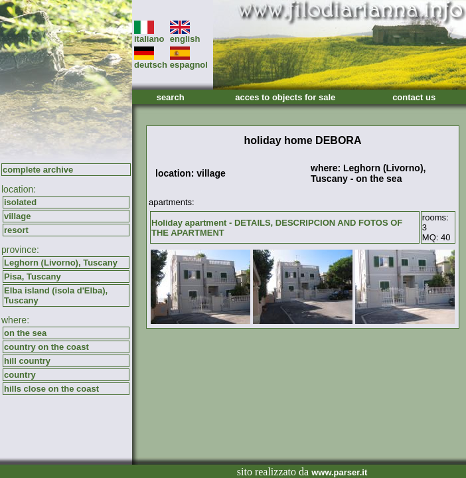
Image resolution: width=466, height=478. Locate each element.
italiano (149, 35)
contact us (413, 97)
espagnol (189, 61)
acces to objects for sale (285, 97)
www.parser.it (339, 472)
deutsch (150, 61)
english (185, 35)
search (171, 97)
